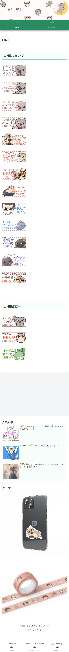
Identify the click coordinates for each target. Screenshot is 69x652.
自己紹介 (12, 644)
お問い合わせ (56, 644)
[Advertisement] (34, 393)
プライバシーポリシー (34, 644)
